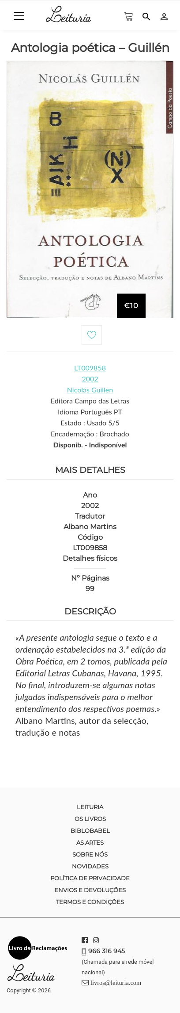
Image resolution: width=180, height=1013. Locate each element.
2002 (90, 378)
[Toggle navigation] (19, 15)
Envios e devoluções (90, 889)
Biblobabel (90, 830)
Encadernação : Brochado (90, 433)
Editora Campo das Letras (90, 400)
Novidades (90, 866)
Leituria (90, 806)
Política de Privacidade (90, 878)
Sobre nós (90, 854)
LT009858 (90, 367)
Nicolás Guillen (90, 389)
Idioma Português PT (90, 411)
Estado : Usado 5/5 (90, 422)
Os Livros (90, 818)
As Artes (90, 842)
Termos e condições (90, 901)
